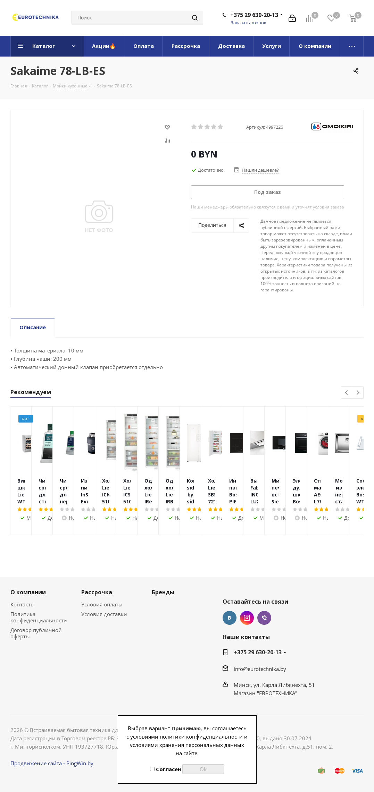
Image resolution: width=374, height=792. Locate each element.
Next (358, 393)
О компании (28, 592)
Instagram (247, 618)
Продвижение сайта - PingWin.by (51, 763)
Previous (346, 393)
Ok (203, 769)
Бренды (163, 592)
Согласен (165, 769)
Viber (264, 618)
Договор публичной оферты (36, 633)
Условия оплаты (102, 604)
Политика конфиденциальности (38, 617)
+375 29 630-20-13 (254, 15)
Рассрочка (96, 592)
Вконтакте (229, 618)
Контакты (22, 604)
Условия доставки (104, 614)
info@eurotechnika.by (260, 668)
